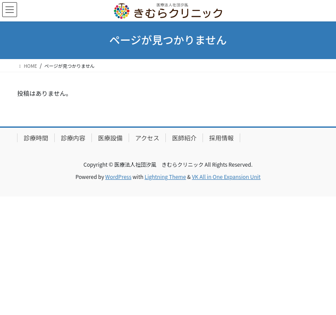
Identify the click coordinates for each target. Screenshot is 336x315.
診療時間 (36, 137)
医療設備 (110, 137)
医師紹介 (184, 137)
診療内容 (73, 137)
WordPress (118, 176)
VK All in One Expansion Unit (226, 176)
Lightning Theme (165, 176)
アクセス (147, 137)
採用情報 (221, 137)
